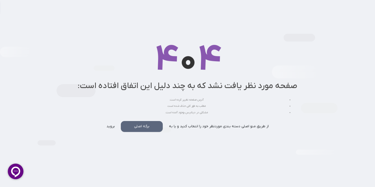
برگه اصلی (141, 126)
